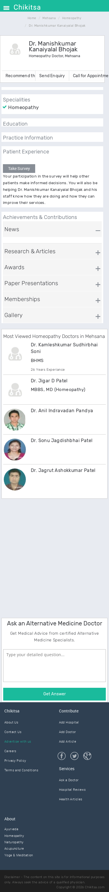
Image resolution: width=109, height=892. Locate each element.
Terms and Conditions (21, 770)
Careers (10, 751)
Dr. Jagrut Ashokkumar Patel (63, 470)
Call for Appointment (88, 75)
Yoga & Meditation (18, 855)
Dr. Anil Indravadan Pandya (62, 410)
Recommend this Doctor (20, 75)
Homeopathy (14, 835)
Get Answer (54, 694)
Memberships (22, 299)
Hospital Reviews (72, 789)
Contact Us (13, 732)
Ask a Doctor (69, 780)
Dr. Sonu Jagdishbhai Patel (61, 440)
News (11, 229)
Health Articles (71, 799)
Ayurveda (11, 829)
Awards (14, 267)
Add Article (67, 741)
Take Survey (19, 168)
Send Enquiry (52, 75)
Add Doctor (67, 732)
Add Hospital (69, 722)
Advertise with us (17, 741)
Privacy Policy (15, 760)
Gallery (13, 315)
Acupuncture (14, 848)
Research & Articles (30, 251)
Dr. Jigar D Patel (49, 380)
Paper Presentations (31, 283)
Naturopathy (13, 842)
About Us (11, 722)
